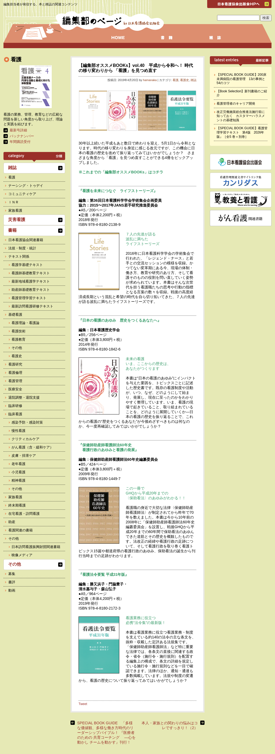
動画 (11, 590)
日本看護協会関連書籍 (25, 240)
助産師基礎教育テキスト (31, 290)
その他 (17, 348)
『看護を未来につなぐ (99, 191)
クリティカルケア (25, 439)
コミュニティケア (22, 194)
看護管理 (15, 381)
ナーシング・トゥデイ (25, 186)
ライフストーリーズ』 (138, 191)
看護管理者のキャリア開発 (236, 103)
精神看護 (18, 480)
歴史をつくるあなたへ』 (140, 320)
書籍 (12, 230)
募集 (11, 574)
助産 (11, 522)
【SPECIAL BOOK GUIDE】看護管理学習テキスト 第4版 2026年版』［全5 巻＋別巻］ (242, 132)
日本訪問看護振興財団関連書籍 (36, 547)
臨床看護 (15, 414)
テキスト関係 (18, 256)
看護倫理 (15, 373)
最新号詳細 (18, 130)
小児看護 (18, 472)
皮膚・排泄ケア (24, 456)
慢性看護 (18, 431)
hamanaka (150, 80)
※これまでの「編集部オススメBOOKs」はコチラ (121, 172)
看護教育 (18, 339)
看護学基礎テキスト (27, 265)
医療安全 (15, 389)
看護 (176, 80)
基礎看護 (15, 315)
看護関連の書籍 (20, 530)
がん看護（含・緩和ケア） (32, 447)
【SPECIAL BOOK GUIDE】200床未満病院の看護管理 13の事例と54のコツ (241, 79)
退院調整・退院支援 (24, 397)
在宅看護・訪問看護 (24, 514)
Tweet (83, 704)
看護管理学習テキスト (29, 298)
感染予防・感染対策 (27, 422)
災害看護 (16, 219)
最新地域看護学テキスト (31, 281)
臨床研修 (15, 406)
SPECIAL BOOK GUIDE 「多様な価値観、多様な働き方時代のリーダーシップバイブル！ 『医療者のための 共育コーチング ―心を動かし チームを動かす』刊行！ (106, 732)
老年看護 (18, 464)
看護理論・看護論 (25, 323)
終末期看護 (17, 505)
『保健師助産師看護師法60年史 (107, 445)
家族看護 (15, 210)
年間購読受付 (20, 142)
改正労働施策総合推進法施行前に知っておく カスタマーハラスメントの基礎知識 (241, 116)
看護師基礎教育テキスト (31, 273)
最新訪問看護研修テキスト (32, 306)
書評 (11, 582)
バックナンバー (22, 136)
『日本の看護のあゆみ (99, 320)
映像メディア (22, 555)
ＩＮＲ (13, 202)
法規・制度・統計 (22, 248)
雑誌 (193, 80)
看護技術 (18, 331)
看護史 (184, 80)
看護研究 (15, 364)
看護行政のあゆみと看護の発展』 (109, 450)
